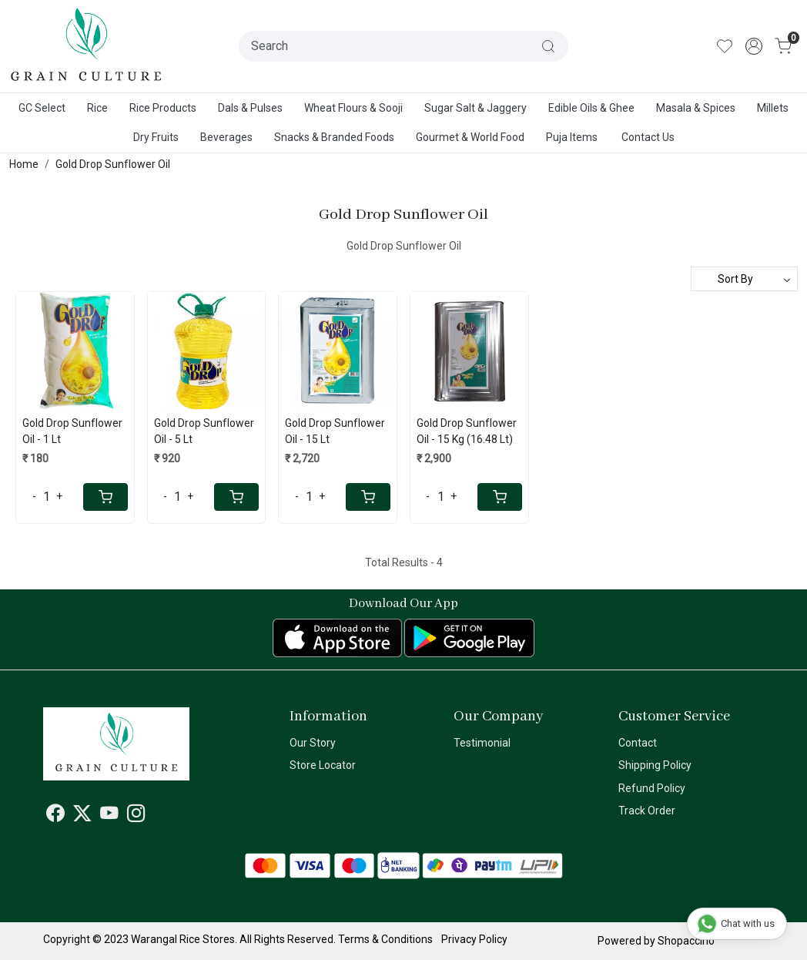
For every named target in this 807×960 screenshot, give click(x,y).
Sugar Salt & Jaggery (475, 108)
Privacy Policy (474, 939)
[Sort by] (744, 279)
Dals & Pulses (250, 108)
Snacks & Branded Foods (334, 137)
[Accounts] (753, 46)
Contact (637, 743)
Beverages (226, 137)
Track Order (646, 810)
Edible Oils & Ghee (591, 108)
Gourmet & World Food (470, 137)
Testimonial (482, 743)
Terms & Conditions (385, 939)
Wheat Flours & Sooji (353, 108)
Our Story (313, 743)
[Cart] (105, 497)
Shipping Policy (654, 765)
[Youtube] (109, 816)
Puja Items (572, 137)
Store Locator (323, 765)
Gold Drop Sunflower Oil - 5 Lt (204, 431)
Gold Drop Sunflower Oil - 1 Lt (72, 431)
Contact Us (648, 137)
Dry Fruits (156, 137)
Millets (773, 108)
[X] (82, 816)
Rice (97, 108)
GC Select (41, 108)
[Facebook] (55, 816)
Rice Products (162, 108)
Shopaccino (686, 941)
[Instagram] (136, 816)
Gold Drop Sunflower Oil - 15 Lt (335, 431)
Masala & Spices (695, 108)
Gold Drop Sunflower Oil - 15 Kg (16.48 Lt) (467, 431)
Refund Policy (651, 788)
